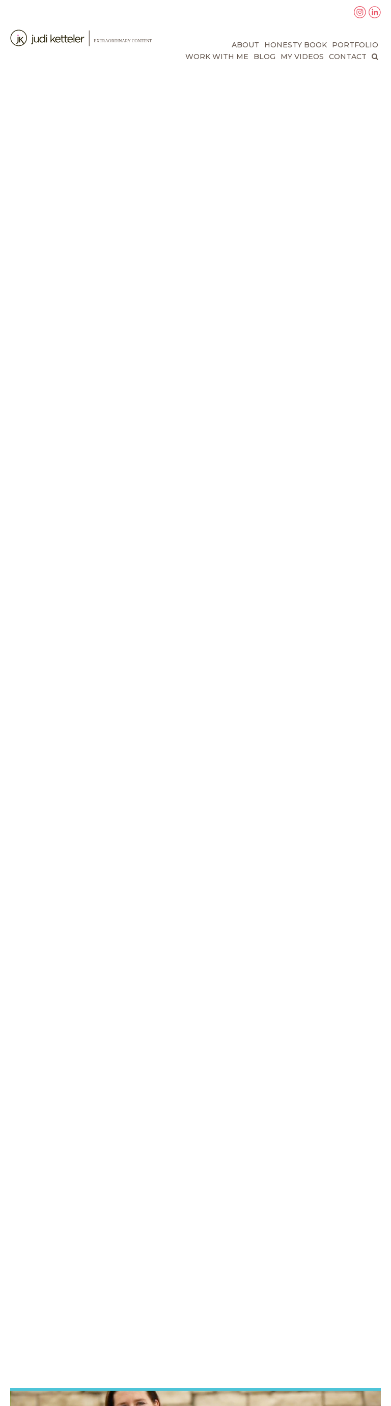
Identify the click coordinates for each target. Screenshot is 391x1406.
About (245, 44)
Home (21, 1296)
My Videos (302, 56)
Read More (41, 1211)
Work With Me (216, 56)
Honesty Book (295, 44)
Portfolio (355, 44)
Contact (348, 56)
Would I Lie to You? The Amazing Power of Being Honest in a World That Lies (124, 406)
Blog (264, 56)
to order (328, 540)
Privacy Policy (37, 1363)
